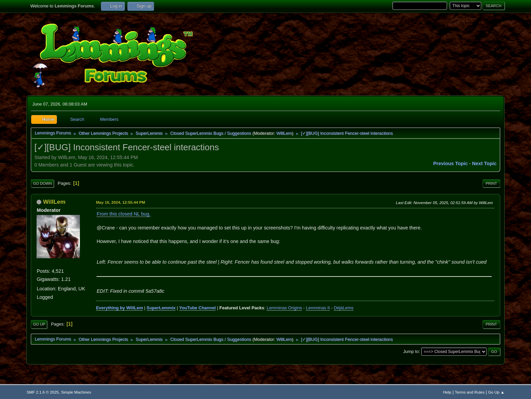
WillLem (284, 133)
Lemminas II (318, 307)
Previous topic (450, 163)
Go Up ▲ (496, 392)
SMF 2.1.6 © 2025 (42, 392)
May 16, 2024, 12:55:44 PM (120, 202)
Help (447, 392)
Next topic (484, 163)
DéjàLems (343, 307)
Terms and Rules (469, 392)
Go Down (42, 183)
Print (491, 183)
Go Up (39, 324)
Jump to (411, 351)
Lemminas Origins (284, 307)
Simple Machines (76, 392)
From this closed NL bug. (123, 214)
